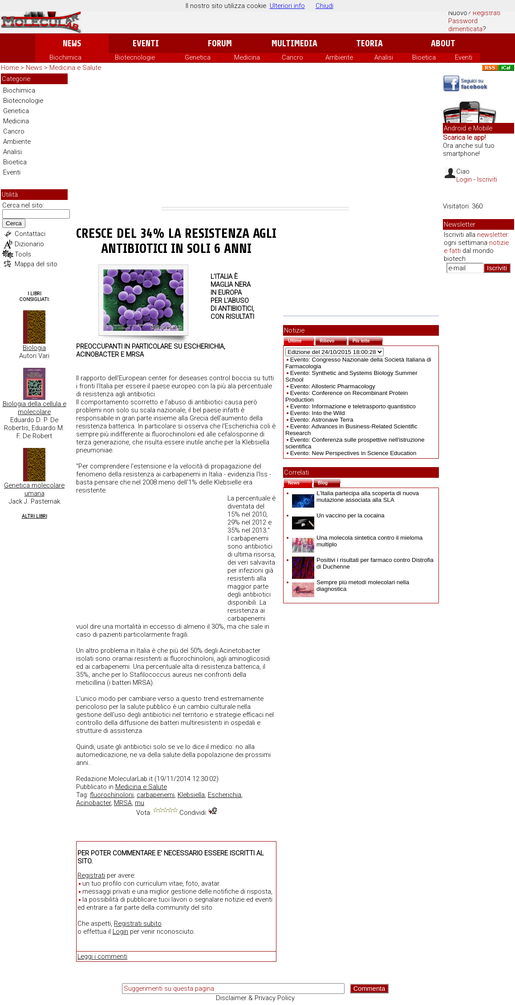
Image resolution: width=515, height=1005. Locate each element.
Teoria (369, 43)
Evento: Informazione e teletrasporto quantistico (353, 406)
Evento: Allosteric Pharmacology (332, 386)
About (443, 43)
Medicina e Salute (75, 68)
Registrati (486, 13)
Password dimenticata (465, 25)
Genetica (198, 57)
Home (10, 68)
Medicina (247, 57)
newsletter (492, 235)
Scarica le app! (464, 138)
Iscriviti (487, 179)
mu (139, 803)
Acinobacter (93, 803)
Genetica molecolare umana (34, 489)
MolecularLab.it (131, 779)
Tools (23, 254)
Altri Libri (34, 516)
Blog (329, 482)
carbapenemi (155, 795)
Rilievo (333, 340)
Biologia (34, 348)
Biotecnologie (135, 57)
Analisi (383, 57)
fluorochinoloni (112, 795)
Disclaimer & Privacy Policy (255, 998)
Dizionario (29, 244)
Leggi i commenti (102, 956)
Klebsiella (191, 795)
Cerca (14, 223)
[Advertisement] (255, 140)
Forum (219, 43)
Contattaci (30, 234)
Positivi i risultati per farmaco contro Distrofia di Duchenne (363, 563)
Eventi (146, 43)
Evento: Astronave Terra (321, 419)
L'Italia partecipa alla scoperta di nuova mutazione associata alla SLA (355, 496)
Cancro (292, 57)
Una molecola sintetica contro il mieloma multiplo (357, 541)
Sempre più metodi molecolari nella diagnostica (350, 585)
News (72, 43)
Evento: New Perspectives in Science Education (353, 453)
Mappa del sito (36, 264)
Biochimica (65, 57)
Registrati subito (138, 924)
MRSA (123, 803)
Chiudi (324, 6)
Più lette (368, 340)
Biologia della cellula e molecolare (34, 408)
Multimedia (294, 43)
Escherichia (224, 795)
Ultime (301, 340)
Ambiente (339, 57)
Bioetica (424, 57)
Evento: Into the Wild (317, 413)
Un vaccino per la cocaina (338, 515)
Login (120, 932)
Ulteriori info (287, 6)
